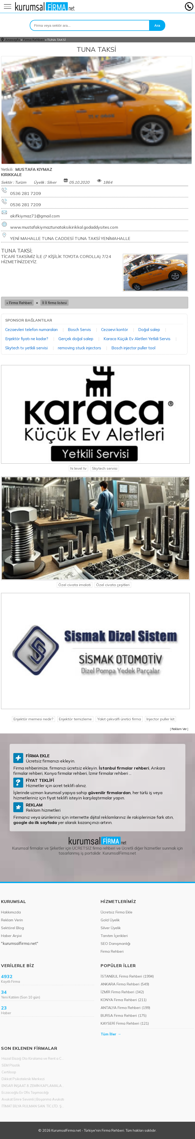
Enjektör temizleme (75, 719)
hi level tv (78, 468)
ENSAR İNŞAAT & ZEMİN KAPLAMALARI (33, 1086)
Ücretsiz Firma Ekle (116, 912)
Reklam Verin (12, 920)
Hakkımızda (11, 912)
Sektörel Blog (12, 927)
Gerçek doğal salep (75, 338)
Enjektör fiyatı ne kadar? (26, 338)
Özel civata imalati (74, 584)
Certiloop (9, 1072)
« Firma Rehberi (19, 302)
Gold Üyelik (110, 920)
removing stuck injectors (79, 347)
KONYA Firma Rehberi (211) (124, 999)
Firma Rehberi (33, 40)
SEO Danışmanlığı (115, 943)
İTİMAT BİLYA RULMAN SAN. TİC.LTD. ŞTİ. (33, 1106)
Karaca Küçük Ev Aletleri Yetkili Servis (136, 338)
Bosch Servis (79, 329)
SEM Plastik (11, 1065)
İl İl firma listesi (54, 302)
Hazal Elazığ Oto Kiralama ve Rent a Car (33, 1058)
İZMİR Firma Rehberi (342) (122, 992)
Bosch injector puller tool (133, 347)
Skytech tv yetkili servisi (26, 347)
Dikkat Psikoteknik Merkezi (23, 1079)
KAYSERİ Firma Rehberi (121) (125, 1023)
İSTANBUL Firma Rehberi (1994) (127, 976)
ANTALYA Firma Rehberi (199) (125, 1007)
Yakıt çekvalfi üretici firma (119, 719)
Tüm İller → (111, 1034)
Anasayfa (12, 40)
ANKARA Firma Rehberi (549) (125, 984)
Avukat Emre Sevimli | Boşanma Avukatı (33, 1099)
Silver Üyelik (111, 927)
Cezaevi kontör (114, 329)
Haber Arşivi (11, 935)
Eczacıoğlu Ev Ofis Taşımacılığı (25, 1092)
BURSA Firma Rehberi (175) (124, 1015)
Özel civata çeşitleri (113, 584)
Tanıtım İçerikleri (114, 935)
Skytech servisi (104, 468)
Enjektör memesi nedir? (33, 719)
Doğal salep (149, 329)
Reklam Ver (179, 729)
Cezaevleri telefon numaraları (31, 329)
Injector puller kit (160, 719)
